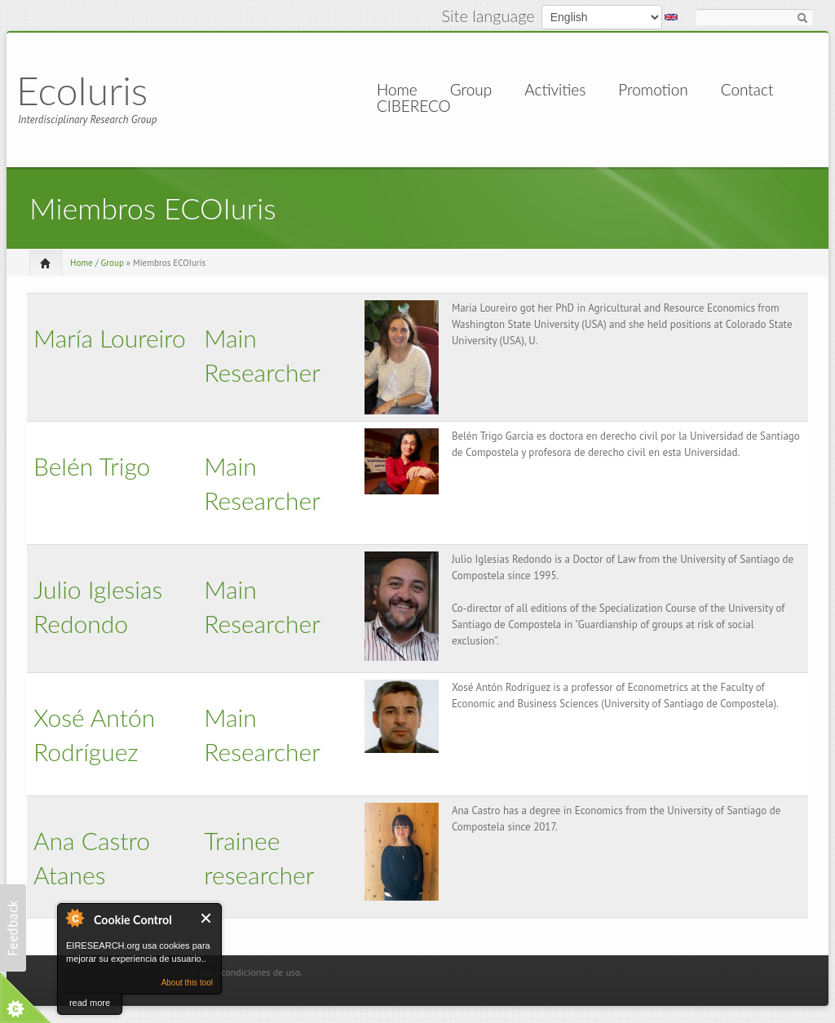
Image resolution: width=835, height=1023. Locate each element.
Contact (747, 90)
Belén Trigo (91, 465)
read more (89, 1003)
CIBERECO (414, 106)
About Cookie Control (74, 918)
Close (206, 918)
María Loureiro (109, 337)
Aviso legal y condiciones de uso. (234, 972)
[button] (13, 928)
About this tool (187, 982)
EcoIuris (82, 90)
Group (471, 90)
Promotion (652, 90)
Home (397, 90)
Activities (554, 90)
